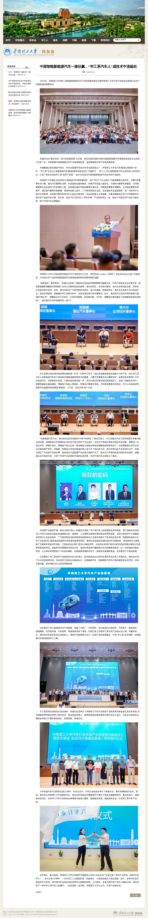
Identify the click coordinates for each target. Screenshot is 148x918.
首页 (8, 40)
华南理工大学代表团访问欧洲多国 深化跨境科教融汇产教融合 (19, 112)
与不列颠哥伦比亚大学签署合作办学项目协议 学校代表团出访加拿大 (19, 83)
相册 (84, 40)
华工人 (44, 40)
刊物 (74, 40)
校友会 (32, 40)
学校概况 (19, 40)
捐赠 (65, 40)
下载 (93, 40)
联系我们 (105, 40)
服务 (55, 40)
